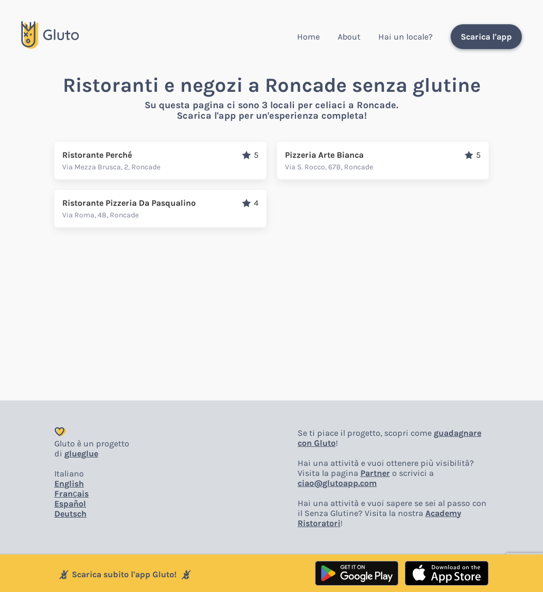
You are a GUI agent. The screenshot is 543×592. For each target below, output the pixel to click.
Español (70, 504)
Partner (375, 473)
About (349, 37)
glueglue (81, 453)
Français (71, 494)
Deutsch (70, 514)
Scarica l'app (486, 37)
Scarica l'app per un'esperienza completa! (272, 115)
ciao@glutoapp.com (337, 483)
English (69, 484)
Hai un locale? (405, 37)
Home (308, 37)
